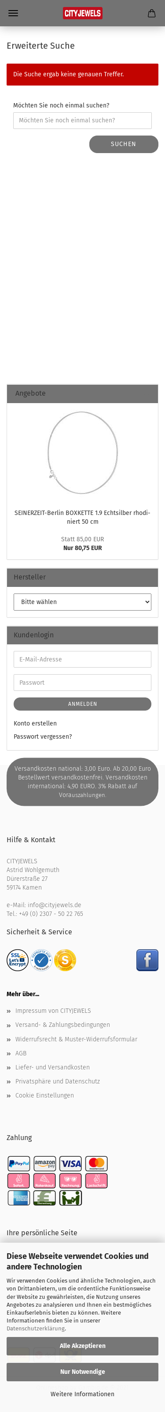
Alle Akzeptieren (83, 1346)
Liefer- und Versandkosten (52, 1067)
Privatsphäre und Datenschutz (57, 1081)
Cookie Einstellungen (44, 1095)
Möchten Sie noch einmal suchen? (61, 105)
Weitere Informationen (82, 1394)
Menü (13, 13)
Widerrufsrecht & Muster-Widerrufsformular (76, 1039)
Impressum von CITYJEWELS (53, 1011)
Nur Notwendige (82, 1372)
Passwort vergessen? (43, 736)
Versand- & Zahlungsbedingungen (62, 1025)
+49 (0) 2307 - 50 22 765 (51, 914)
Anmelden (82, 704)
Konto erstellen (35, 723)
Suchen (123, 144)
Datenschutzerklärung (36, 1328)
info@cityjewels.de (54, 905)
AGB (20, 1053)
